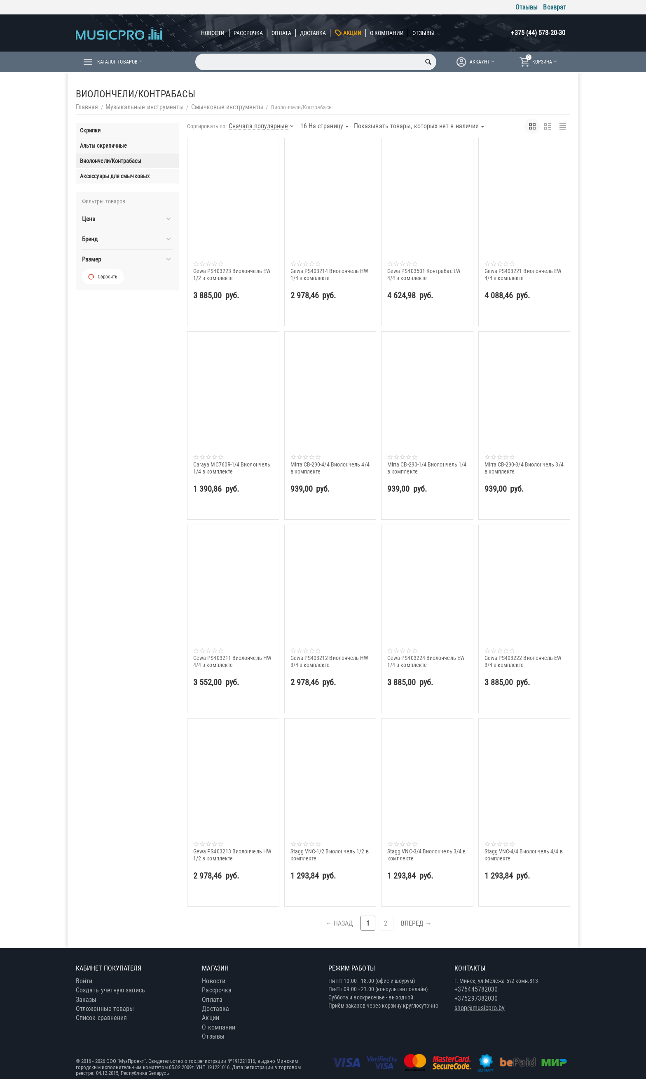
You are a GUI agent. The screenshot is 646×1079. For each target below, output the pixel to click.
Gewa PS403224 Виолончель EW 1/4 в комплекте (426, 661)
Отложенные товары (105, 1009)
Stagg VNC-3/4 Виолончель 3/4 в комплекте (426, 854)
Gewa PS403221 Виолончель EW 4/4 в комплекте (523, 274)
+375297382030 (476, 998)
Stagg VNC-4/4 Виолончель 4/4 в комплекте (524, 854)
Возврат (554, 7)
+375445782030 (476, 989)
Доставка (313, 33)
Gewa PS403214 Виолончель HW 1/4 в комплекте (329, 274)
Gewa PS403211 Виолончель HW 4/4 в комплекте (232, 661)
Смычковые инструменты (227, 107)
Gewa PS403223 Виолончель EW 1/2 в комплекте (232, 274)
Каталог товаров (121, 62)
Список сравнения (101, 1018)
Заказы (86, 1000)
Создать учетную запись (110, 990)
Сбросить (103, 276)
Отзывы (526, 7)
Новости (213, 33)
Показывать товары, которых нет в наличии (419, 126)
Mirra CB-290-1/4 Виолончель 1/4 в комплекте (426, 467)
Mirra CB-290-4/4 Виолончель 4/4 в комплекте (330, 467)
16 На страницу (324, 126)
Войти (84, 981)
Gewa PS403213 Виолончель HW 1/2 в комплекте (232, 854)
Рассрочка (248, 33)
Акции (352, 33)
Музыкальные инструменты (144, 107)
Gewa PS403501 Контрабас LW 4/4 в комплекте (424, 274)
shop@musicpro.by (479, 1008)
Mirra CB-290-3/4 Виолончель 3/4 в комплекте (524, 467)
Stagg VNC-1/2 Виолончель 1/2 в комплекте (329, 854)
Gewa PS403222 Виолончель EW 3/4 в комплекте (523, 661)
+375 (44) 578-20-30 (538, 33)
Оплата (281, 33)
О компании (387, 33)
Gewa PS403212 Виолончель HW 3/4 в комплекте (329, 661)
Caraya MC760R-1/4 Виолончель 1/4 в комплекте (231, 467)
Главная (87, 107)
